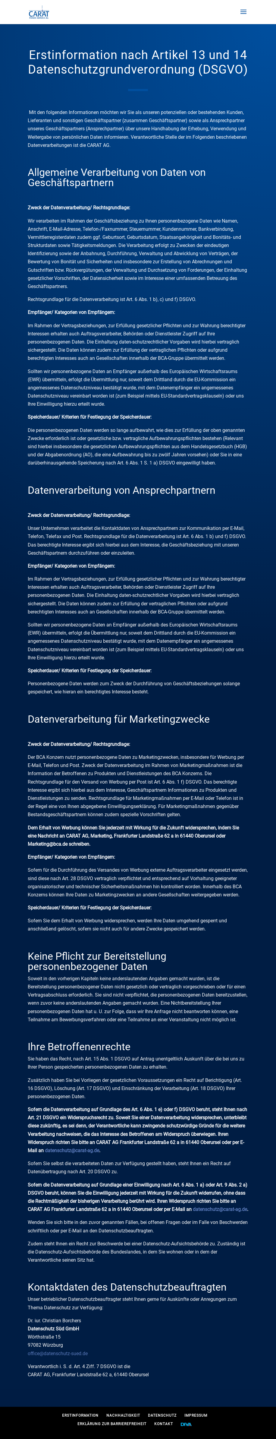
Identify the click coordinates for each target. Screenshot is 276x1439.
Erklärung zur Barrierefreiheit (111, 1424)
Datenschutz (162, 1415)
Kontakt (163, 1424)
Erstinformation (80, 1415)
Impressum (195, 1415)
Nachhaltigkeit (123, 1415)
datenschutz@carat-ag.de (72, 1150)
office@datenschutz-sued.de (58, 1353)
